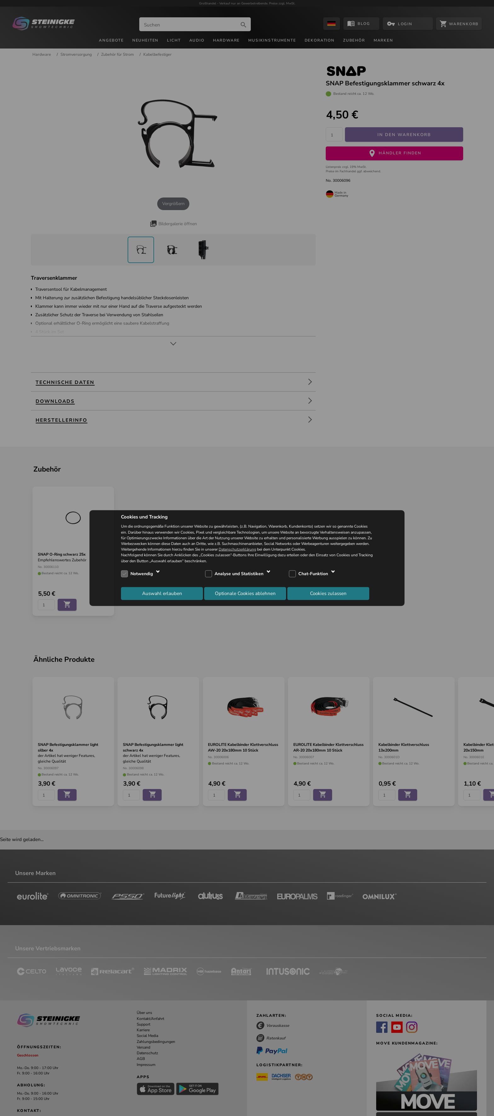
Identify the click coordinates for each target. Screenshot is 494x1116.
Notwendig (141, 574)
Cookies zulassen (328, 593)
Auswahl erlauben (162, 593)
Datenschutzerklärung (237, 549)
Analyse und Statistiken (239, 574)
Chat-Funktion (313, 574)
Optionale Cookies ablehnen (245, 593)
